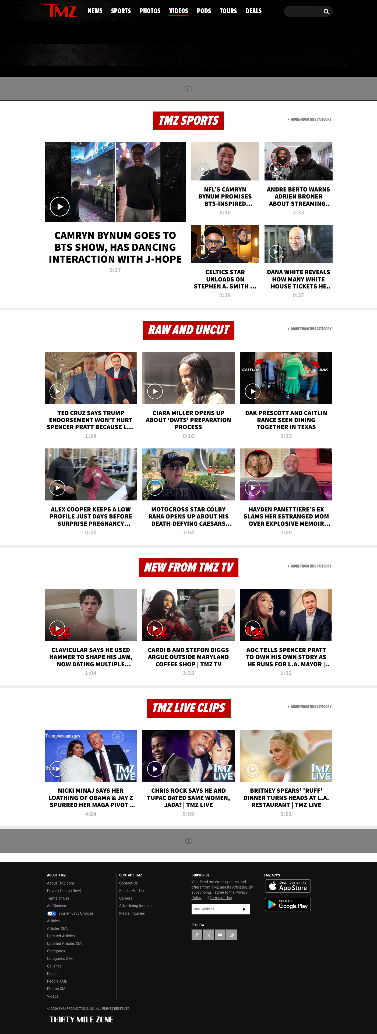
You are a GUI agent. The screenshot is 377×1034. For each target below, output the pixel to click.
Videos (190, 55)
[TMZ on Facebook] (48, 10)
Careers (125, 898)
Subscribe (244, 909)
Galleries (54, 966)
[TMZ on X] (56, 10)
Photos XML (57, 989)
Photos (144, 55)
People (53, 974)
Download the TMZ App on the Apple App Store (288, 886)
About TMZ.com (60, 883)
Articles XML (58, 928)
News (57, 55)
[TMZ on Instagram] (76, 10)
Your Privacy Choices (70, 913)
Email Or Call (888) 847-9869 (106, 33)
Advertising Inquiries (136, 906)
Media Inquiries (132, 913)
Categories (56, 951)
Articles (53, 921)
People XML (57, 981)
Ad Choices (56, 906)
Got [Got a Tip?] (61, 33)
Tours (269, 55)
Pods (230, 55)
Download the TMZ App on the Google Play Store (288, 904)
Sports (99, 55)
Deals (310, 55)
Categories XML (60, 958)
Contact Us (128, 883)
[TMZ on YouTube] (220, 934)
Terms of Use (58, 898)
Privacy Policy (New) (64, 891)
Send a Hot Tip (131, 891)
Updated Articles (61, 936)
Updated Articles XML (65, 943)
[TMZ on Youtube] (66, 10)
